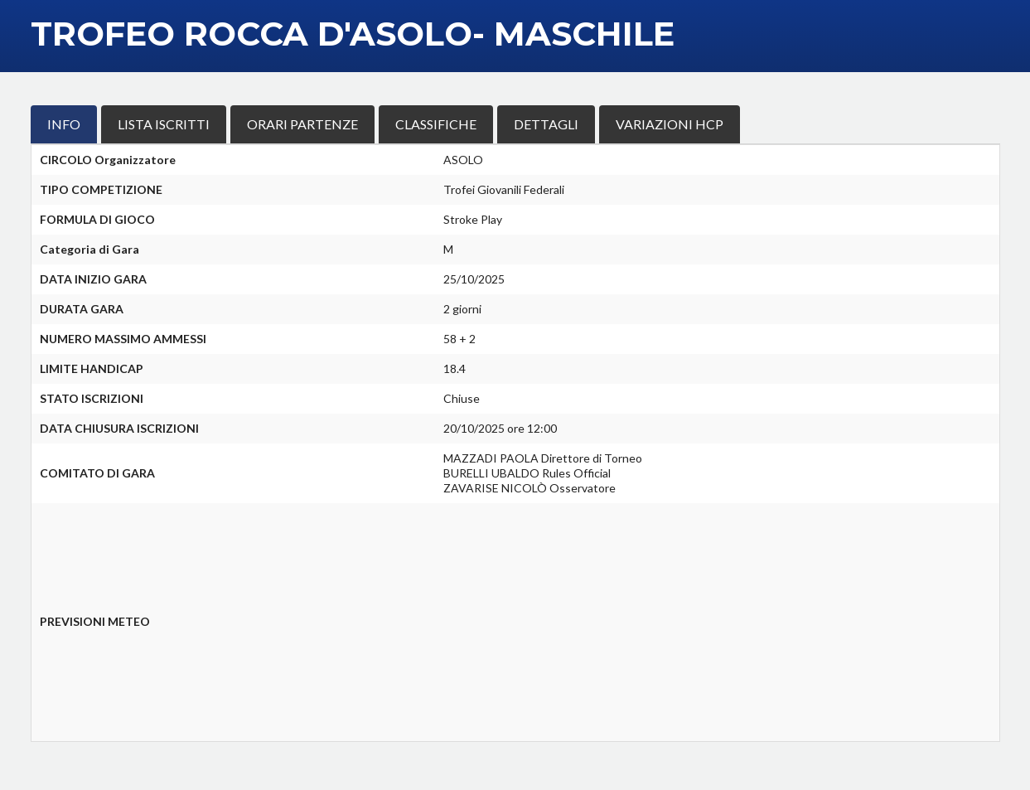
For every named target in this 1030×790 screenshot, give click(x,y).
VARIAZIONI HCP (669, 124)
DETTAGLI (546, 124)
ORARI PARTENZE (302, 124)
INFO (63, 124)
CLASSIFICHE (435, 124)
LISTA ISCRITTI (164, 124)
